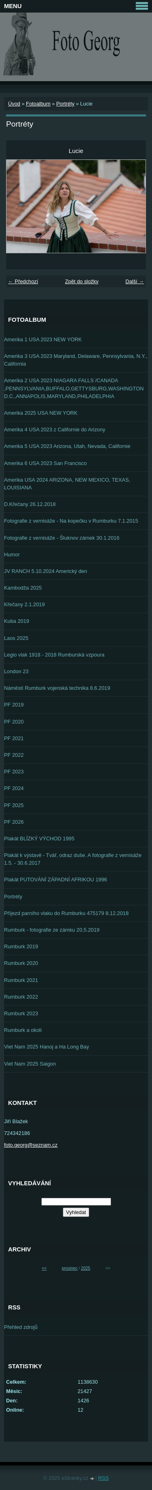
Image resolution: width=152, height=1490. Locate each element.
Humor (11, 554)
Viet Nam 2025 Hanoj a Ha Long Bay (46, 1047)
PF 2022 (14, 755)
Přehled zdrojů (21, 1327)
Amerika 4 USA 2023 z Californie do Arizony (54, 429)
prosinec (69, 1268)
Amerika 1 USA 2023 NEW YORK (43, 339)
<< (44, 1268)
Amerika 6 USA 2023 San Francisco (45, 463)
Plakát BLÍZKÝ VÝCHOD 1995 (39, 838)
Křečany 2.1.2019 (24, 604)
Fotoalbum (38, 104)
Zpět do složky (81, 281)
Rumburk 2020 (21, 963)
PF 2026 (14, 822)
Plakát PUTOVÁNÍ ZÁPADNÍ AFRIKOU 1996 (55, 879)
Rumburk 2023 (21, 1013)
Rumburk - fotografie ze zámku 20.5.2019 (51, 930)
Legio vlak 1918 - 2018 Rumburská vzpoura (54, 655)
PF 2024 (14, 788)
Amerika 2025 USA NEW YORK (40, 413)
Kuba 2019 (16, 621)
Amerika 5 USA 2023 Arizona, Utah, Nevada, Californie (67, 446)
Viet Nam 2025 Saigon (30, 1064)
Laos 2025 (16, 638)
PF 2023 (14, 772)
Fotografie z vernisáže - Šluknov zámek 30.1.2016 (62, 538)
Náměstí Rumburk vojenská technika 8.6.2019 (57, 688)
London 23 (16, 671)
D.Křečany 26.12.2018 (30, 504)
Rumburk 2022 (21, 997)
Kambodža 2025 (23, 588)
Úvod (14, 104)
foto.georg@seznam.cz (31, 1145)
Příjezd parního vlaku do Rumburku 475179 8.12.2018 (66, 913)
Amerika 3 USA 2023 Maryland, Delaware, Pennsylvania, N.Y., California (75, 360)
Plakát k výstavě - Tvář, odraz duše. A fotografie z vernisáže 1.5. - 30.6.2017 (72, 859)
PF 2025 (14, 805)
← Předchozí (23, 281)
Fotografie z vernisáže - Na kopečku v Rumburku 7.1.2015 (71, 521)
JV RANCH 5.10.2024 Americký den (45, 571)
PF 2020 (14, 722)
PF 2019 (14, 705)
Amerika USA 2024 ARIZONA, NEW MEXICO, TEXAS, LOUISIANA (67, 484)
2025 (85, 1268)
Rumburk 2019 (21, 946)
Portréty (65, 104)
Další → (134, 281)
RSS (103, 1478)
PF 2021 (14, 738)
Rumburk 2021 (21, 980)
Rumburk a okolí (23, 1030)
